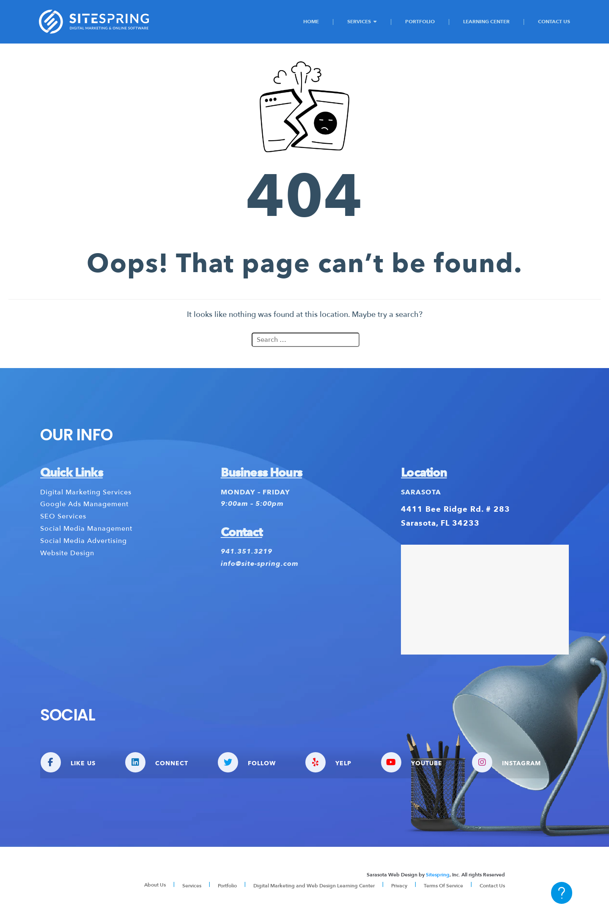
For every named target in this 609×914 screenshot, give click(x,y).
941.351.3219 (246, 551)
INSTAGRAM (506, 762)
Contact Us (554, 21)
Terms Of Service (443, 885)
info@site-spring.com (260, 564)
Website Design (67, 553)
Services (359, 21)
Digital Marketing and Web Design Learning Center (314, 885)
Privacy (399, 885)
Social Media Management (86, 528)
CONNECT (156, 762)
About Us (155, 884)
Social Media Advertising (83, 541)
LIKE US (68, 762)
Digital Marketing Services (86, 492)
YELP (328, 762)
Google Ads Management (84, 504)
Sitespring (438, 874)
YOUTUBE (411, 762)
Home (311, 21)
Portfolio (420, 21)
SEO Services (63, 516)
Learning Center (486, 21)
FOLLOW (247, 762)
